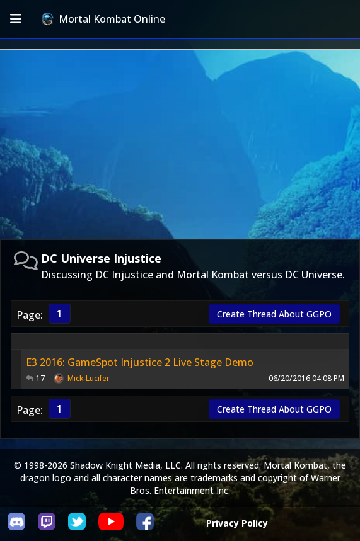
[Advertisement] (180, 145)
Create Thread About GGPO (274, 314)
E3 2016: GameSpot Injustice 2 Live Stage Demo (139, 362)
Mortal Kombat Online (103, 19)
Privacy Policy (237, 523)
